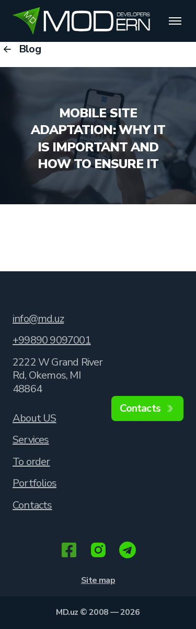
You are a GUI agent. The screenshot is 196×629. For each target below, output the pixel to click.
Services (31, 440)
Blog (20, 49)
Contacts (32, 505)
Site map (98, 580)
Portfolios (34, 483)
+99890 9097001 (52, 340)
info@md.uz (38, 319)
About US (34, 418)
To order (31, 462)
